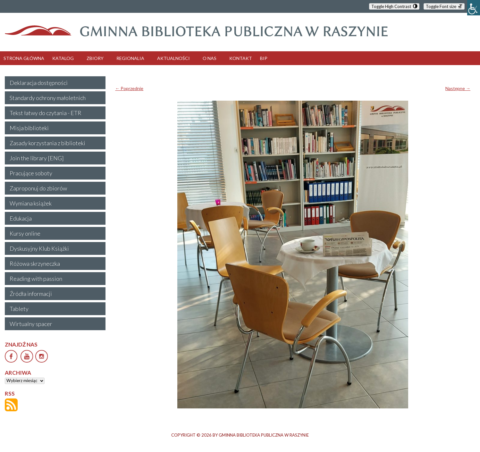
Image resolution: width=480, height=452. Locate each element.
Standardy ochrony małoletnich (48, 97)
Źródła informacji (31, 293)
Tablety (19, 308)
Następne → (457, 88)
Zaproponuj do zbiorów (38, 188)
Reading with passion (36, 278)
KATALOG (63, 58)
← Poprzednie (129, 88)
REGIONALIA (130, 58)
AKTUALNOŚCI (173, 58)
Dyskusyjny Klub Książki (39, 248)
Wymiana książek (31, 203)
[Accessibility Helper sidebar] (473, 7)
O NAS (209, 58)
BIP (263, 58)
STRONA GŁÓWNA (24, 58)
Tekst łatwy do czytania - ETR (45, 112)
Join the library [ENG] (37, 158)
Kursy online (25, 233)
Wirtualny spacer (31, 323)
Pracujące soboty (31, 173)
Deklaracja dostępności (39, 82)
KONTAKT (240, 58)
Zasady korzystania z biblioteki (47, 142)
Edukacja (21, 218)
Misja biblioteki (29, 127)
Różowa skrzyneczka (35, 263)
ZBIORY (95, 58)
